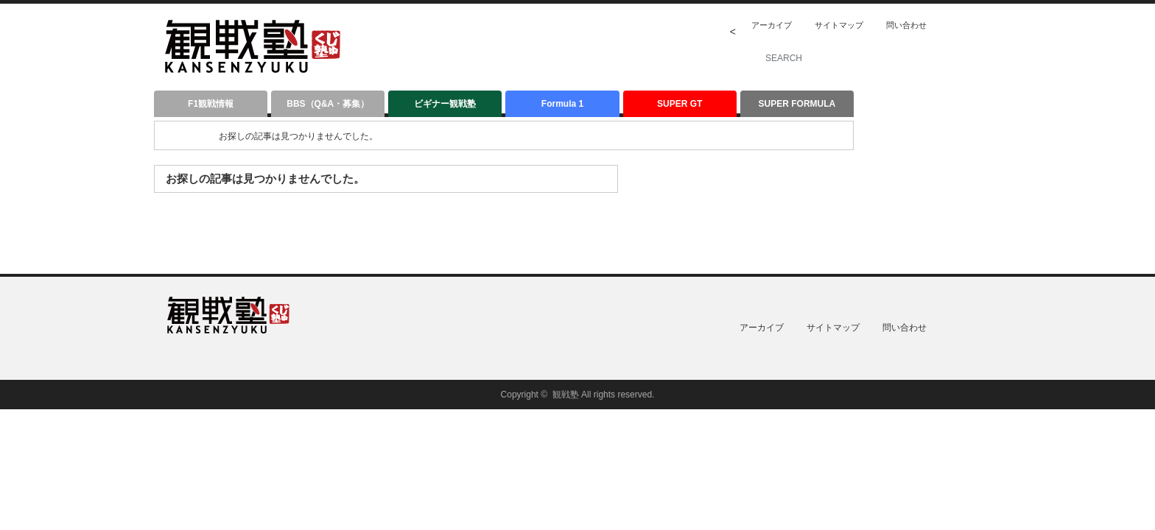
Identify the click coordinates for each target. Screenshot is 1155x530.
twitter (973, 25)
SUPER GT (679, 104)
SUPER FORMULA (797, 104)
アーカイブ (771, 25)
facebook (993, 25)
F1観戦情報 (211, 104)
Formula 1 (562, 104)
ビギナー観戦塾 (445, 104)
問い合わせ (906, 25)
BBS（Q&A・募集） (328, 104)
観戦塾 (565, 394)
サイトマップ (839, 25)
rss (953, 25)
